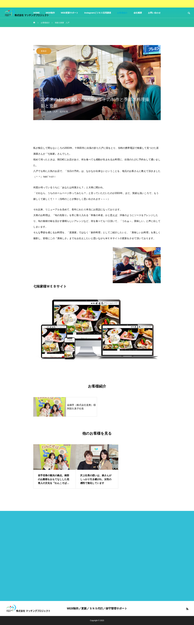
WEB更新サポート (69, 13)
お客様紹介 (122, 13)
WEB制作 (50, 13)
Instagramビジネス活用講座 (97, 13)
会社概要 (138, 13)
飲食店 (43, 51)
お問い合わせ (154, 13)
